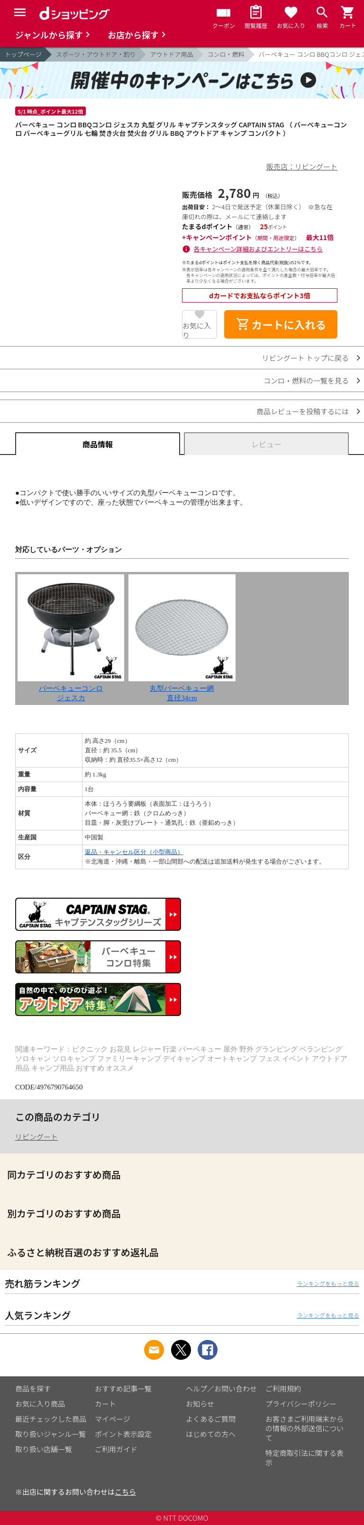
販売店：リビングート (301, 166)
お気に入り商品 (40, 1404)
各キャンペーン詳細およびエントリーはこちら (258, 248)
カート (105, 1404)
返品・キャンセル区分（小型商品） (134, 852)
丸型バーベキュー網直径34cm (181, 688)
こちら (125, 1492)
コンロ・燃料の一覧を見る (306, 380)
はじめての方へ (211, 1434)
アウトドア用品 (171, 54)
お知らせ (200, 1404)
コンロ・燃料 (226, 54)
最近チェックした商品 (50, 1419)
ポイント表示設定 (123, 1434)
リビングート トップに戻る (305, 357)
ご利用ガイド (116, 1449)
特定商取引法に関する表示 (304, 1457)
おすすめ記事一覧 (123, 1388)
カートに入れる (281, 324)
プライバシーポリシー (301, 1404)
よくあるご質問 (211, 1419)
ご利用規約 (283, 1388)
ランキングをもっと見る (328, 1283)
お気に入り (196, 330)
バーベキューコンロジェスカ (71, 688)
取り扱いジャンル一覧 (50, 1434)
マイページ (112, 1419)
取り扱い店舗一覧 (43, 1449)
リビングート (36, 1137)
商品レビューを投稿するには (302, 411)
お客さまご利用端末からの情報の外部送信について (304, 1428)
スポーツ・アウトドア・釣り (96, 54)
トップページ (23, 54)
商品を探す (33, 1388)
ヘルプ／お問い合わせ (221, 1388)
